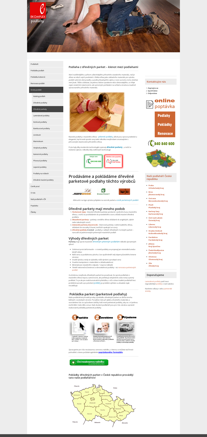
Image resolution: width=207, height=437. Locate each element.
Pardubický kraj (155, 233)
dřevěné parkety (114, 140)
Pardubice (153, 230)
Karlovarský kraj (156, 207)
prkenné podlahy (105, 130)
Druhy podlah (36, 83)
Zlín (150, 256)
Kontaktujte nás (156, 75)
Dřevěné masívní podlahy (43, 173)
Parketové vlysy (79, 204)
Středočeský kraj (156, 181)
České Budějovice (156, 243)
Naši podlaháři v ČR (38, 192)
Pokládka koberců (38, 70)
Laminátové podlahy (41, 109)
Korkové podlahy (40, 115)
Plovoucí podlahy (40, 154)
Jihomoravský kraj (156, 188)
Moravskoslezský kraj (158, 194)
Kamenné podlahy (40, 147)
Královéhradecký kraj (158, 226)
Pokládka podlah (37, 64)
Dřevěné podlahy (40, 96)
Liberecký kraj (155, 220)
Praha (151, 179)
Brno (151, 185)
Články (33, 205)
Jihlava (151, 237)
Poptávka (34, 199)
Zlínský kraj (154, 259)
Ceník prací (35, 179)
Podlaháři (34, 57)
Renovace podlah (38, 76)
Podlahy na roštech (41, 167)
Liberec (152, 217)
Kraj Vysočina (154, 239)
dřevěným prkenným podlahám (105, 234)
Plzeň (151, 198)
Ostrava (152, 191)
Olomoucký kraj (155, 252)
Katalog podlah (39, 89)
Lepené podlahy (39, 160)
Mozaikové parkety (80, 212)
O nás (33, 186)
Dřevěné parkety (40, 102)
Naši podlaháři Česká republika (159, 171)
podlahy (97, 275)
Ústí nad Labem (155, 211)
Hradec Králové (155, 224)
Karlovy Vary (154, 204)
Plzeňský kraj (154, 201)
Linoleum (37, 128)
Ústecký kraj (154, 214)
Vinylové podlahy (40, 141)
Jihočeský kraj (155, 246)
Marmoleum (38, 134)
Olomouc (153, 250)
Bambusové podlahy (41, 122)
